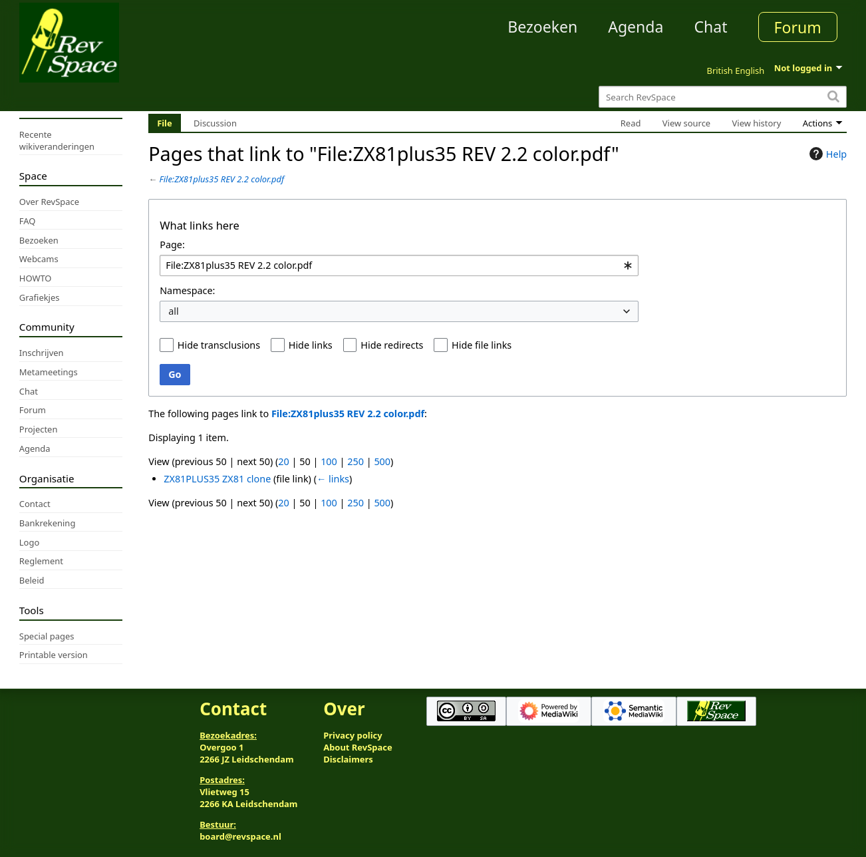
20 (283, 461)
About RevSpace (357, 747)
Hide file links (481, 345)
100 (329, 461)
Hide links (311, 345)
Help (826, 153)
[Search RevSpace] (723, 97)
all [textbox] (173, 311)
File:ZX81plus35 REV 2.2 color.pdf (222, 179)
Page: (172, 244)
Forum (797, 27)
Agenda (635, 26)
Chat (710, 26)
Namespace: (187, 290)
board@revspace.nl (240, 836)
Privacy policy (352, 735)
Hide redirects (392, 345)
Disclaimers (348, 759)
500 (382, 461)
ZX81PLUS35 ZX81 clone (217, 478)
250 (355, 461)
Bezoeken (542, 26)
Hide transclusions (219, 345)
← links (333, 478)
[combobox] (399, 266)
